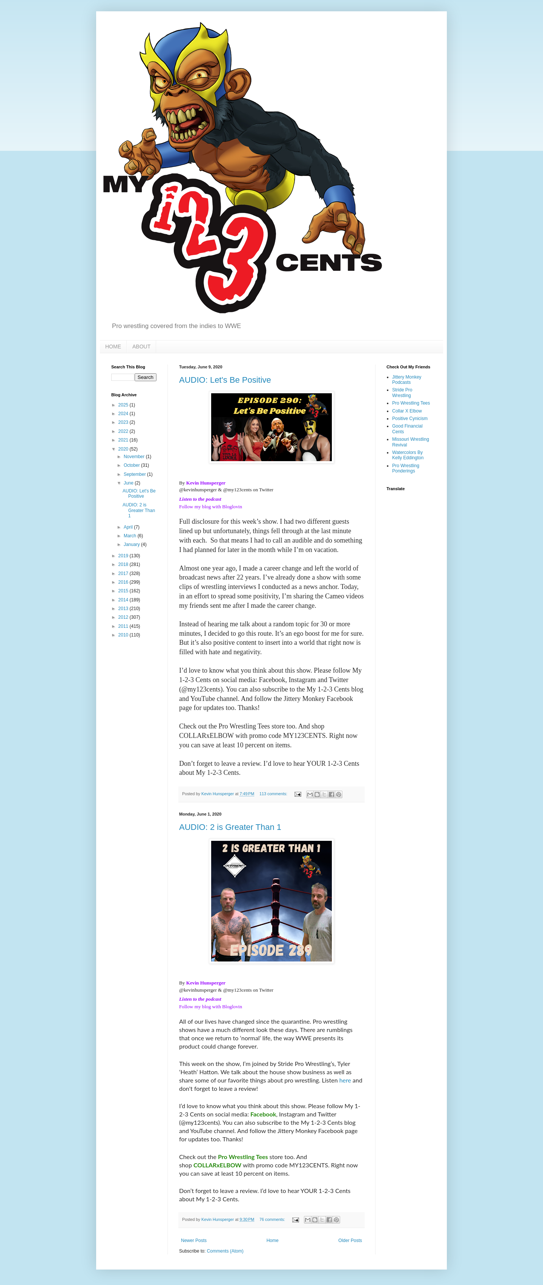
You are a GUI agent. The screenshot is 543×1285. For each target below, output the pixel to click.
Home (273, 1240)
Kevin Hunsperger (205, 483)
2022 (124, 431)
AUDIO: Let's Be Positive (225, 380)
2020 (124, 449)
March (131, 535)
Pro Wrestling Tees (411, 403)
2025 (124, 405)
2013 (124, 608)
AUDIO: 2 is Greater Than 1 (230, 827)
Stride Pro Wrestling (402, 392)
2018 (124, 564)
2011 (124, 626)
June (129, 483)
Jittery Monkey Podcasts (406, 379)
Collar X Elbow (407, 411)
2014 (124, 600)
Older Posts (350, 1240)
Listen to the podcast (200, 499)
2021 (124, 440)
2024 (124, 413)
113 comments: (273, 793)
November (135, 456)
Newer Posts (194, 1240)
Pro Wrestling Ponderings (405, 468)
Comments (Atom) (225, 1251)
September (135, 474)
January (132, 544)
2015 (124, 590)
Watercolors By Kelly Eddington (407, 455)
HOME (113, 346)
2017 (124, 573)
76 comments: (272, 1219)
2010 (124, 635)
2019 (124, 555)
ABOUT (141, 346)
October (132, 465)
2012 (124, 617)
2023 (124, 422)
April (129, 527)
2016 (124, 582)
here (345, 1080)
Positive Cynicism (410, 418)
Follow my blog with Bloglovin (210, 506)
